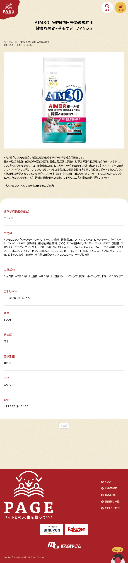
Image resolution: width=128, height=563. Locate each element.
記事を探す (111, 488)
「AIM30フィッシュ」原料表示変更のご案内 (30, 186)
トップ (108, 481)
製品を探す (111, 495)
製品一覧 (13, 42)
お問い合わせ (112, 508)
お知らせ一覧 (112, 501)
